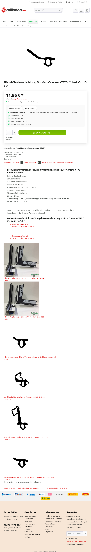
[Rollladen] (8, 21)
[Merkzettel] (75, 10)
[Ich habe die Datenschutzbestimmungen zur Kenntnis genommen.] (67, 538)
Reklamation (29, 526)
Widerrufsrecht (51, 524)
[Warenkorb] (87, 10)
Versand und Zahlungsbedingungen (32, 533)
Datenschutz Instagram (54, 521)
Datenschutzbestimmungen (76, 541)
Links (19, 162)
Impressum (50, 532)
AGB (47, 529)
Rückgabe (28, 537)
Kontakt (27, 529)
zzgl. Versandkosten (20, 99)
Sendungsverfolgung (36, 2)
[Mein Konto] (81, 10)
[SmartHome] (75, 21)
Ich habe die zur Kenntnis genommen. (76, 541)
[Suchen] (60, 10)
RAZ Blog (69, 2)
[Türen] (43, 21)
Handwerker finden (55, 2)
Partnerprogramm (31, 524)
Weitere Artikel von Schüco (22, 226)
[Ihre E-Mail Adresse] (74, 533)
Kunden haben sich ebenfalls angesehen (57, 162)
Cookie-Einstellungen (53, 516)
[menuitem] (48, 11)
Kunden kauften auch (25, 488)
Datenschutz (50, 526)
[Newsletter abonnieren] (85, 533)
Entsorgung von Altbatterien (30, 517)
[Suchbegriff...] (48, 10)
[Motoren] (21, 21)
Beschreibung (9, 162)
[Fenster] (33, 21)
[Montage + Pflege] (58, 21)
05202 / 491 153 (12, 524)
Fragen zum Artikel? (19, 224)
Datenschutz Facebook (54, 519)
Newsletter (28, 521)
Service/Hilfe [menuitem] (82, 2)
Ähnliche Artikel (32, 162)
